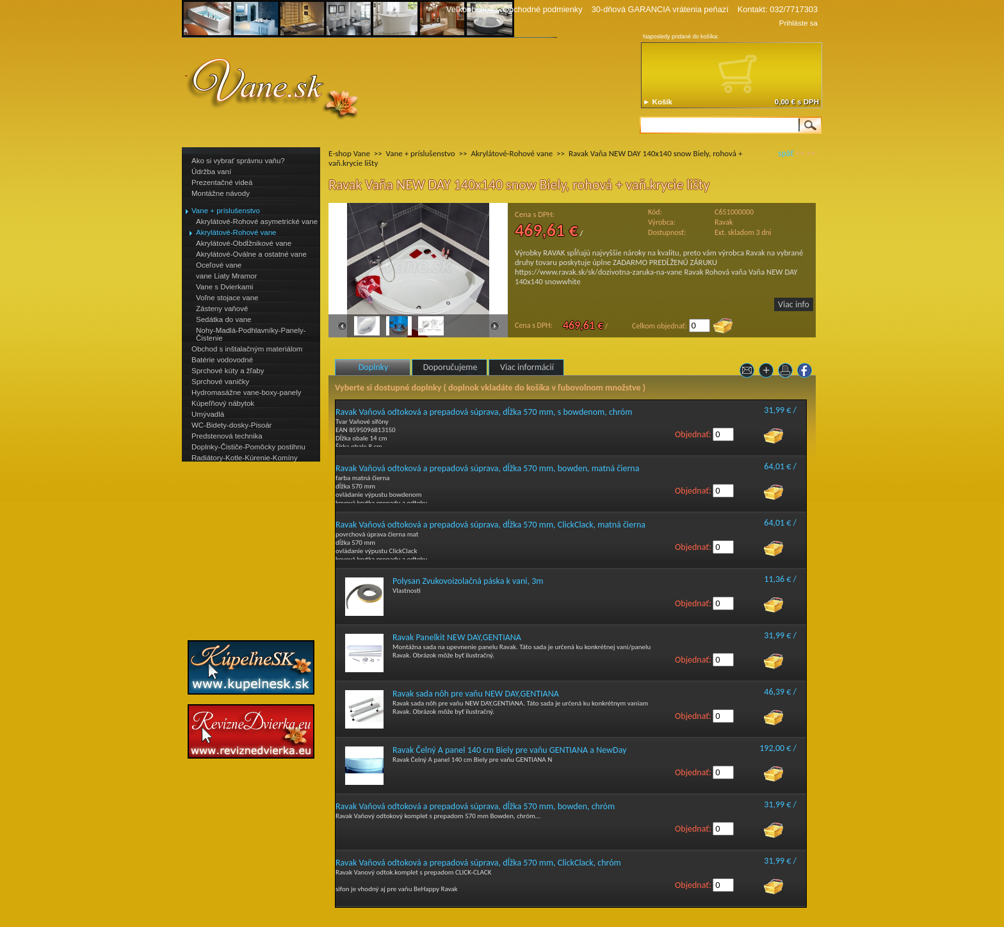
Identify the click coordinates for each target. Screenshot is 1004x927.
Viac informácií (527, 367)
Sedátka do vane (223, 319)
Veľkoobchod (470, 9)
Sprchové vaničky (220, 381)
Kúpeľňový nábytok (222, 403)
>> (811, 153)
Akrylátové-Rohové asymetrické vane (257, 221)
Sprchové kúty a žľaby (227, 371)
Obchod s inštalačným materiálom (246, 349)
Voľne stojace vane (227, 298)
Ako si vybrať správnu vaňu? (238, 161)
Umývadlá (207, 414)
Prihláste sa (798, 23)
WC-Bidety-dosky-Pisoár (231, 425)
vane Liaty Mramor (226, 276)
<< (800, 153)
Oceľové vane (218, 265)
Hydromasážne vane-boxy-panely (246, 392)
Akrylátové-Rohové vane (236, 232)
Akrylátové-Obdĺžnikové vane (243, 243)
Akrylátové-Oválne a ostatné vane (251, 254)
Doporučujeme (450, 367)
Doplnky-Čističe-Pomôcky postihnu (248, 447)
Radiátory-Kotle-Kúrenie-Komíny (244, 458)
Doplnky (374, 367)
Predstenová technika (227, 436)
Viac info (793, 304)
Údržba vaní (211, 171)
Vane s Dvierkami (224, 287)
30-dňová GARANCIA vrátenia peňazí (660, 9)
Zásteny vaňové (222, 308)
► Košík (657, 102)
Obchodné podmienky (543, 9)
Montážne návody (220, 193)
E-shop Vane (349, 153)
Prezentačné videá (221, 182)
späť (785, 153)
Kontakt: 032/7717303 (778, 9)
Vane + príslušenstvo (225, 210)
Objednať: (693, 434)
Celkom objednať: (659, 325)
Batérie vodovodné (222, 360)
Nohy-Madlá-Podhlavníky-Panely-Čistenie (251, 334)
